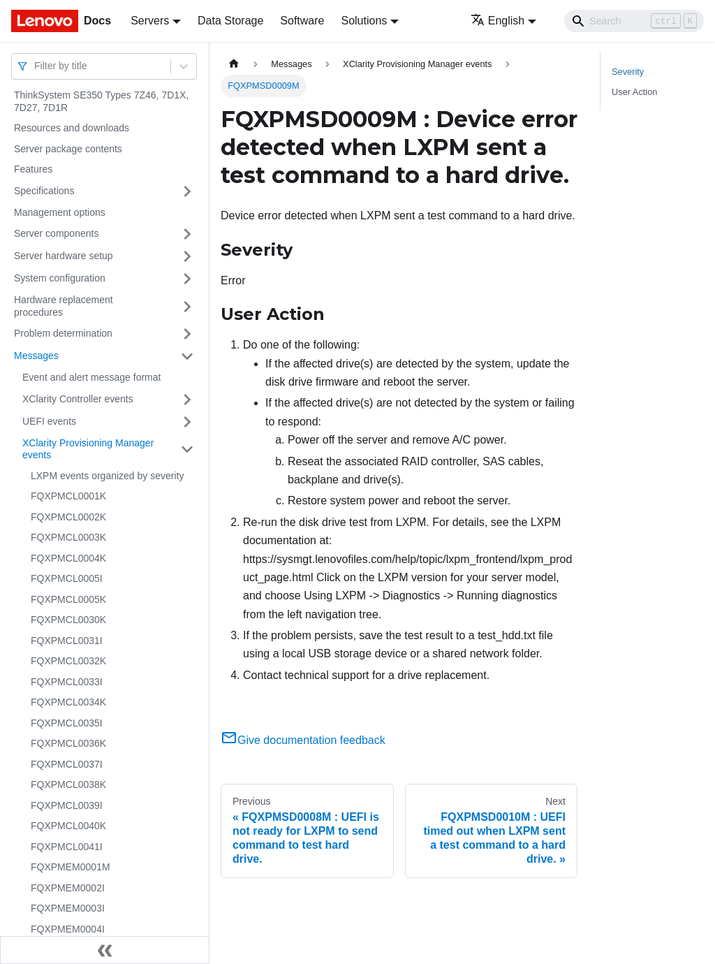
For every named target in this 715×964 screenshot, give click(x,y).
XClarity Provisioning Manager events (88, 449)
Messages (36, 355)
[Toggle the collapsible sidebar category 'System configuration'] (187, 279)
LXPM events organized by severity (107, 475)
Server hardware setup (63, 255)
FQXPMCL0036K (68, 743)
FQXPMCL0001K (68, 496)
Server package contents (68, 148)
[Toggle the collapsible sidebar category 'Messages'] (187, 356)
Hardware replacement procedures (63, 306)
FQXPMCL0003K (68, 537)
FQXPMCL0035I (67, 723)
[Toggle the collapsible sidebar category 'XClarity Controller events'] (187, 399)
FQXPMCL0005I (67, 578)
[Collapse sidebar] (104, 950)
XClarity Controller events (77, 398)
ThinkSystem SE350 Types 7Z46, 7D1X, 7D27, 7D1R (101, 101)
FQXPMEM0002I (68, 887)
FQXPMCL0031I (67, 640)
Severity (628, 71)
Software (302, 21)
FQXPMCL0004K (68, 558)
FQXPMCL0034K (68, 702)
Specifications (44, 190)
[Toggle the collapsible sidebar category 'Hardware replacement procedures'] (187, 306)
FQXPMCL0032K (68, 660)
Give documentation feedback (303, 740)
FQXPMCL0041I (67, 846)
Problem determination (63, 333)
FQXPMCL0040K (68, 825)
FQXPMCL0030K (68, 619)
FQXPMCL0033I (67, 681)
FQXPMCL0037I (67, 764)
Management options (59, 212)
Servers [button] (150, 21)
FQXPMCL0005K (68, 599)
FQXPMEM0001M (70, 866)
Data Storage (230, 21)
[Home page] (234, 64)
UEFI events (49, 421)
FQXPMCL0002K (68, 517)
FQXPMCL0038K (68, 784)
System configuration (59, 278)
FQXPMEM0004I (68, 929)
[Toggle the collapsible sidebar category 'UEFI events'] (187, 422)
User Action (634, 92)
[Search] (634, 21)
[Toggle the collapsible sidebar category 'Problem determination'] (187, 334)
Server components (56, 233)
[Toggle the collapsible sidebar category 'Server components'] (187, 234)
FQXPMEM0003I (68, 908)
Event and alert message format (91, 377)
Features (33, 169)
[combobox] (35, 66)
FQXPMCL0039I (67, 805)
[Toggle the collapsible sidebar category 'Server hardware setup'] (187, 256)
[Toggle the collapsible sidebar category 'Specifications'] (187, 191)
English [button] (497, 21)
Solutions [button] (364, 21)
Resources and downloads (71, 127)
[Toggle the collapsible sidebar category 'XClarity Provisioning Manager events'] (187, 449)
